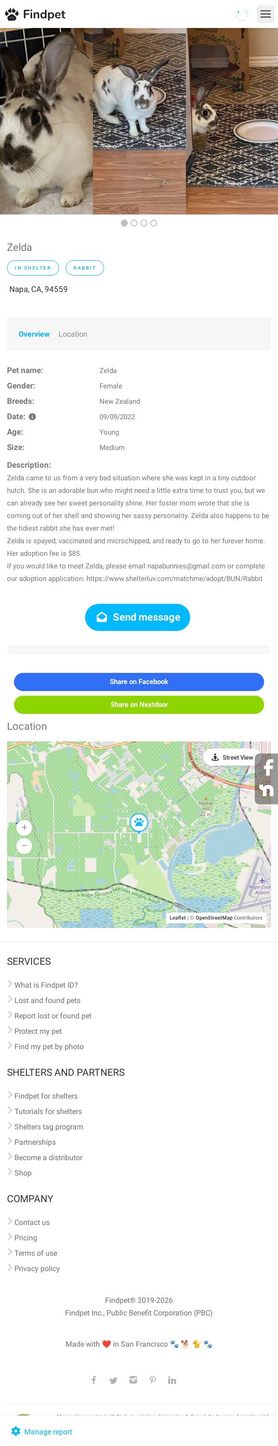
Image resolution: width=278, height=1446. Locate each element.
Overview (34, 334)
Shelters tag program (48, 1126)
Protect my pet (38, 1031)
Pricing (25, 1237)
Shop (23, 1173)
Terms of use (35, 1253)
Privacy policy (37, 1268)
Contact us (32, 1222)
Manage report (40, 1431)
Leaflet (178, 918)
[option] (46, 121)
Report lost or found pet (53, 1015)
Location (73, 334)
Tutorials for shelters (48, 1111)
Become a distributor (48, 1157)
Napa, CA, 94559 (38, 289)
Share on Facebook (139, 682)
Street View (238, 757)
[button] (132, 813)
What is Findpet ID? (46, 985)
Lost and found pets (47, 1000)
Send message (138, 617)
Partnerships (35, 1142)
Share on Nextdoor (139, 704)
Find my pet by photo (49, 1046)
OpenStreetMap (214, 918)
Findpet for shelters (46, 1096)
